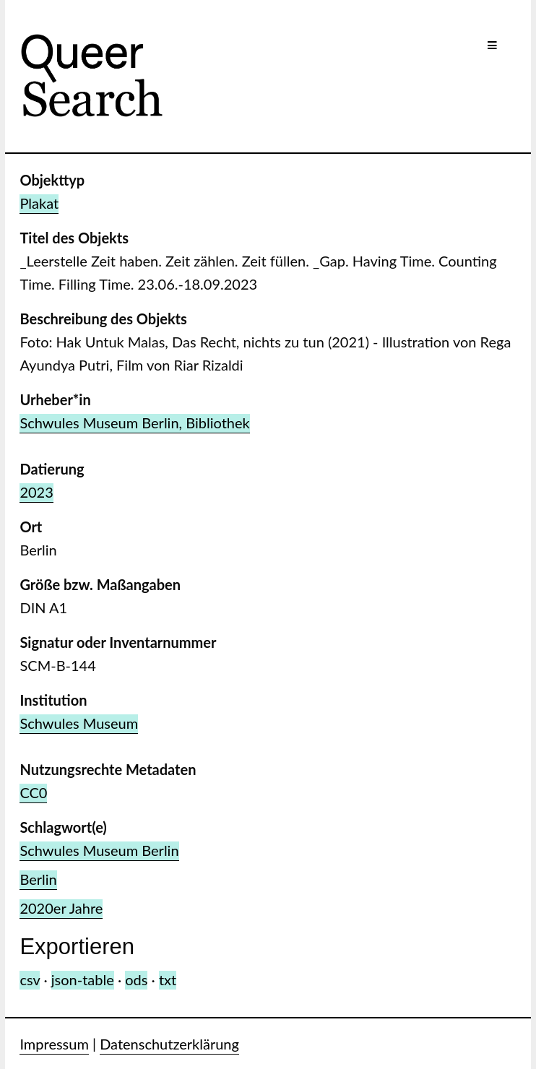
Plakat (39, 203)
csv (30, 979)
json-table (82, 979)
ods (136, 979)
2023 (36, 492)
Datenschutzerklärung (169, 1043)
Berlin (38, 879)
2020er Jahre (61, 908)
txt (167, 979)
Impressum (54, 1043)
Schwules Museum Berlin (99, 850)
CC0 (33, 792)
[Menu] (492, 45)
